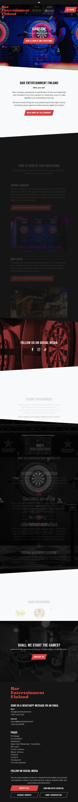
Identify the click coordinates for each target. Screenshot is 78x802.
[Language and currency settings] (39, 2)
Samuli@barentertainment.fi (22, 722)
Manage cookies (24, 795)
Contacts (14, 757)
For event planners (18, 763)
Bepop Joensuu (17, 752)
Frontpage (15, 736)
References (15, 741)
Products (14, 755)
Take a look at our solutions (39, 40)
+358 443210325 (17, 714)
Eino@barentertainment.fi (21, 712)
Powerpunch (16, 760)
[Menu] (70, 10)
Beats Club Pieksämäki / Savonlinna (25, 744)
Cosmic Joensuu (17, 749)
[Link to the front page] (15, 10)
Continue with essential (53, 788)
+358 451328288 (17, 724)
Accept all (24, 788)
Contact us (38, 656)
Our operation (16, 739)
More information (53, 795)
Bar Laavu (15, 747)
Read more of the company (38, 112)
